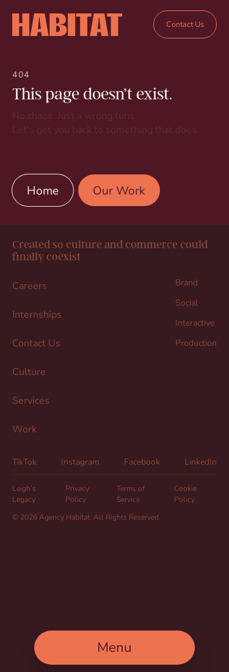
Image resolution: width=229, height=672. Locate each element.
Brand (186, 282)
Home (43, 190)
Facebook (142, 461)
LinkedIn (200, 461)
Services (30, 399)
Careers (29, 285)
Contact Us (185, 24)
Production (196, 342)
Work (24, 428)
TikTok (24, 461)
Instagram (80, 461)
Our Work (119, 190)
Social (186, 302)
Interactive (194, 322)
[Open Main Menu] (114, 648)
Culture (29, 371)
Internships (37, 313)
